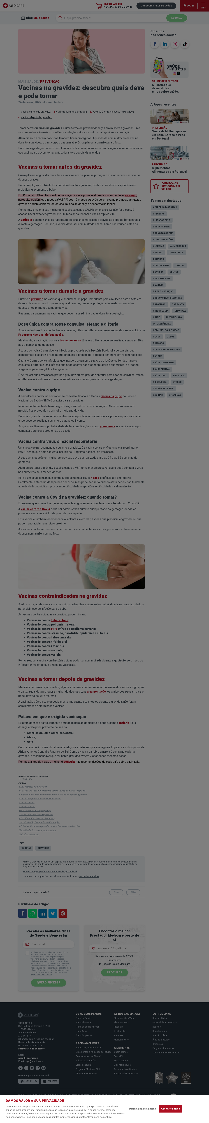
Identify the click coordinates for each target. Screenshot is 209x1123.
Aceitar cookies (170, 1108)
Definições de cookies (142, 1108)
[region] (104, 1109)
